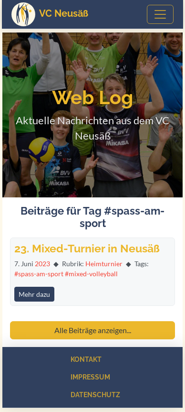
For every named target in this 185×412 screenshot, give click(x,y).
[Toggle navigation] (160, 14)
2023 (42, 264)
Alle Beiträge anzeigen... (92, 330)
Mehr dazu (34, 294)
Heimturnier (104, 264)
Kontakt (86, 359)
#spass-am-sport (38, 274)
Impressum (90, 377)
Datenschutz (95, 395)
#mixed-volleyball (91, 274)
